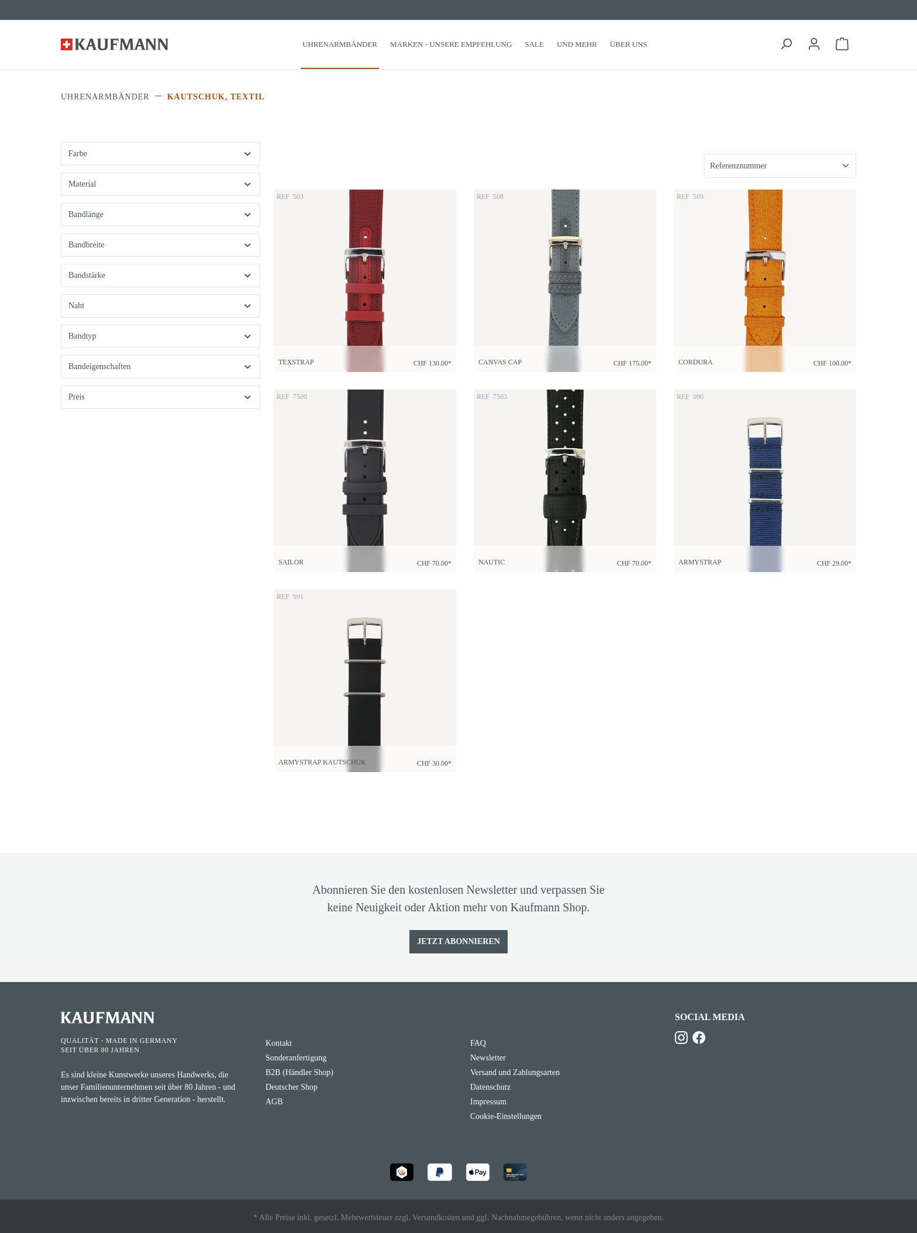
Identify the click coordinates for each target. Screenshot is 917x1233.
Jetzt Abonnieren (458, 941)
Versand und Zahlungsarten (515, 1072)
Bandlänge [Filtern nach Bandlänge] (160, 214)
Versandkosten (436, 1217)
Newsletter (488, 1057)
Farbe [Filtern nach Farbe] (160, 154)
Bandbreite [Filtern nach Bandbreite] (160, 245)
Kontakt (279, 1043)
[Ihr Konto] (814, 44)
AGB (274, 1101)
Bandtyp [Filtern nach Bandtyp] (160, 336)
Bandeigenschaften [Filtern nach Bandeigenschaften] (160, 366)
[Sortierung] (780, 166)
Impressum (488, 1101)
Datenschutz (490, 1087)
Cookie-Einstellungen (506, 1116)
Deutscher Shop (292, 1087)
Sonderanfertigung (296, 1057)
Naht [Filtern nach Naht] (160, 306)
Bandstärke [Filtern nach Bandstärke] (160, 275)
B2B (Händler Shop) (299, 1072)
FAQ (478, 1043)
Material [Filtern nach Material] (160, 184)
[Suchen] (786, 44)
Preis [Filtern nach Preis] (160, 397)
